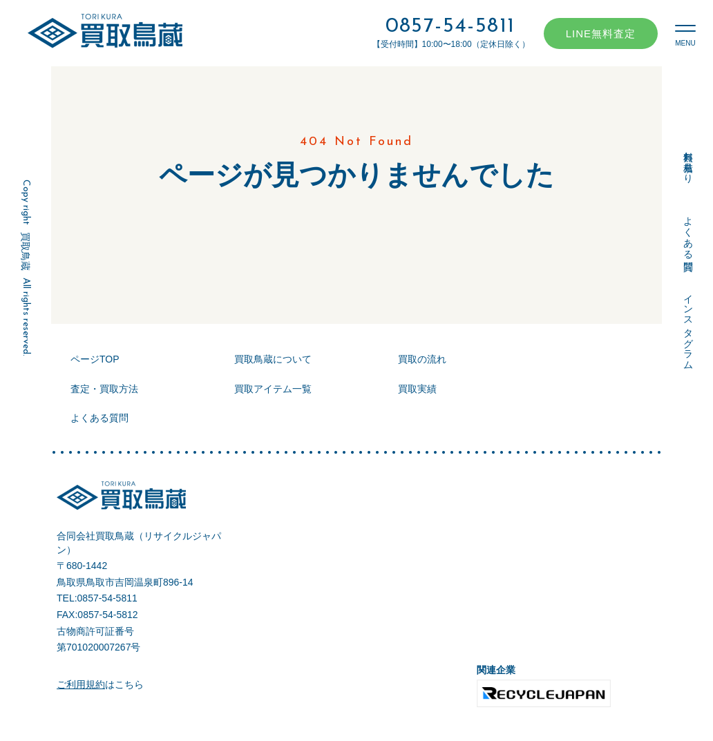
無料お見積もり (688, 161)
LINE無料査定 (601, 33)
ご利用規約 (81, 684)
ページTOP (95, 359)
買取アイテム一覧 (273, 388)
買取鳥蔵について (273, 359)
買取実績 (417, 388)
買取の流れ (422, 359)
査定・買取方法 (104, 388)
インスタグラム (688, 326)
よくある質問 (688, 232)
